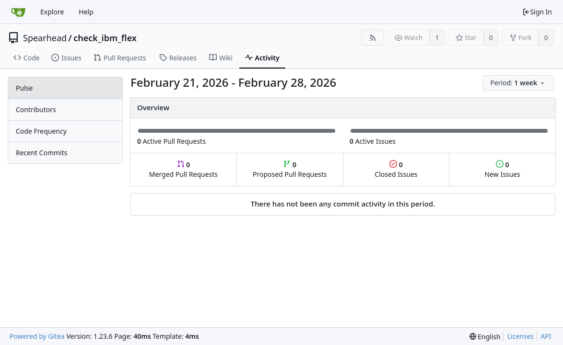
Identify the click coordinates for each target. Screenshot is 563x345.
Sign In (537, 11)
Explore (52, 11)
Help (86, 11)
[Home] (18, 12)
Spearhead (45, 38)
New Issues (502, 169)
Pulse (24, 87)
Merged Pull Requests (183, 169)
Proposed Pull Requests (290, 169)
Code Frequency (41, 131)
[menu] (518, 83)
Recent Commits (41, 152)
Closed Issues (396, 169)
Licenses (520, 336)
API (545, 336)
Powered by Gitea (37, 336)
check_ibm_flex (105, 38)
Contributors (36, 109)
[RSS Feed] (373, 38)
